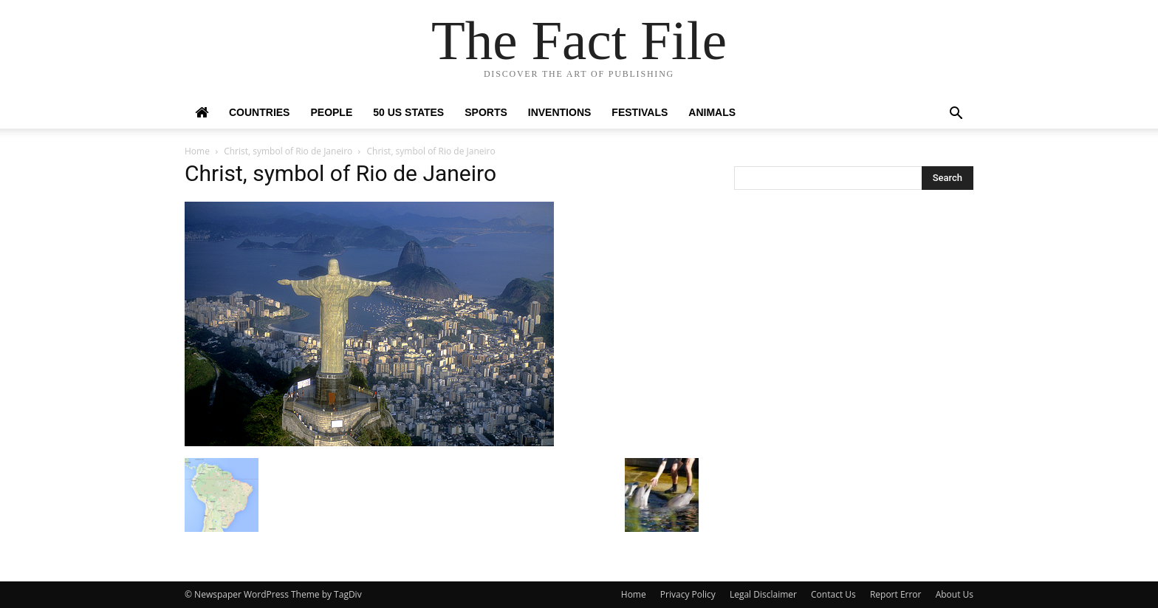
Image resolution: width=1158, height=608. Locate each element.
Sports (486, 112)
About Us (954, 594)
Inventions (560, 112)
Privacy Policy (688, 594)
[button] (955, 115)
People (331, 112)
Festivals (639, 112)
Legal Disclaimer (763, 594)
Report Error (896, 594)
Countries (259, 112)
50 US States (408, 112)
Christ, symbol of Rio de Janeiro (288, 151)
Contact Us (833, 594)
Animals (712, 112)
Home (197, 151)
